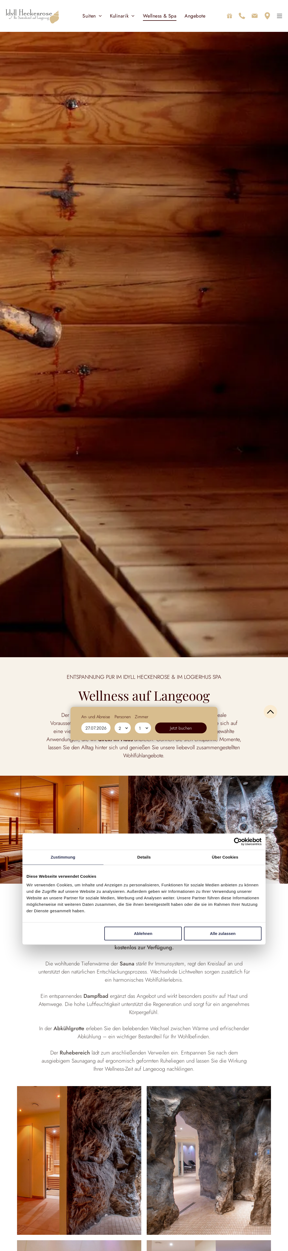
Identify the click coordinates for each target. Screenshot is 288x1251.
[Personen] (123, 1238)
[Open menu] (279, 16)
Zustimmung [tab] (63, 857)
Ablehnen (143, 934)
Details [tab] (144, 857)
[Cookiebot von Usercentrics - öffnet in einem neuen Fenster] (238, 842)
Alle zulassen (223, 934)
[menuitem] (92, 16)
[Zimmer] (143, 1238)
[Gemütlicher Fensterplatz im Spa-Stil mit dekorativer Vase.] (209, 1161)
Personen (123, 1228)
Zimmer (141, 1228)
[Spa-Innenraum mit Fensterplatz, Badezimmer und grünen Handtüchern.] (79, 1161)
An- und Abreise (95, 1228)
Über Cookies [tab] (225, 857)
